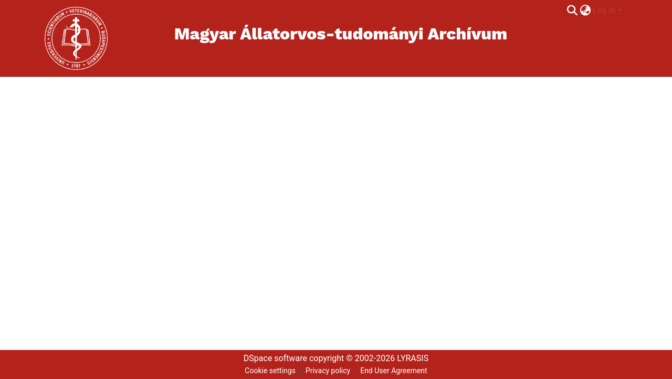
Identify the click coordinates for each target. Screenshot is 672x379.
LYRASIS (412, 358)
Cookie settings (270, 370)
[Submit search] (572, 10)
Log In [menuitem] (604, 10)
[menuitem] (585, 10)
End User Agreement (393, 370)
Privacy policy (328, 370)
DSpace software (275, 358)
